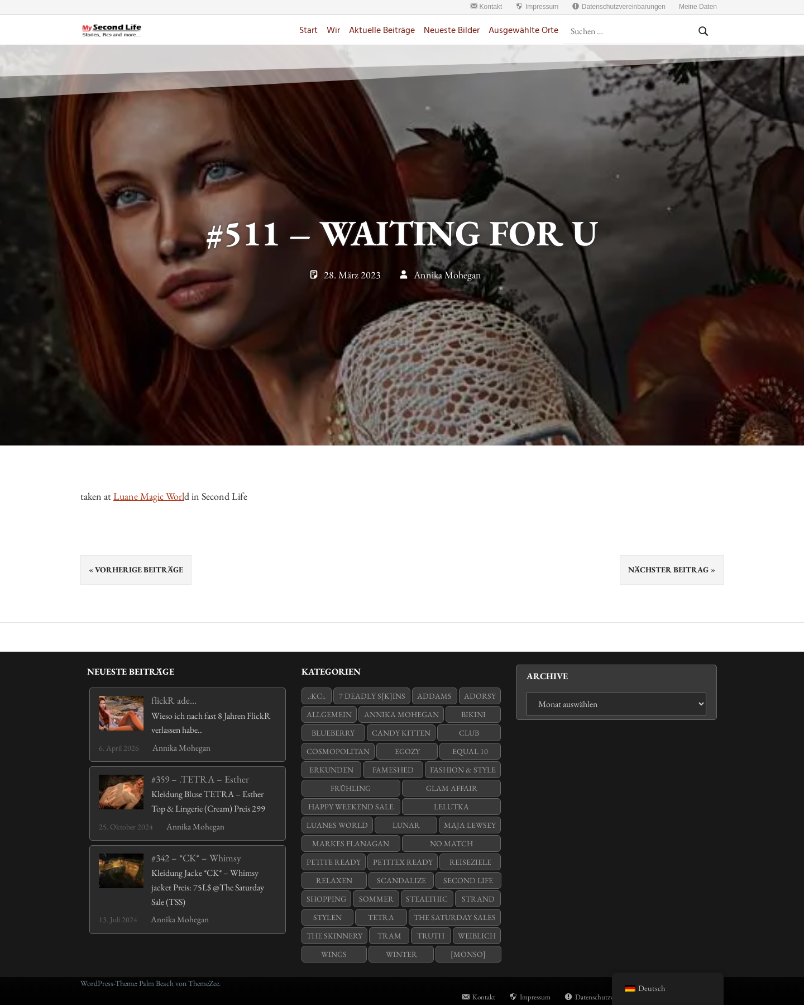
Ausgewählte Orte (523, 31)
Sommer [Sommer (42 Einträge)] (376, 899)
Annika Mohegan (447, 274)
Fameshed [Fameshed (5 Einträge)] (393, 770)
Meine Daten (698, 6)
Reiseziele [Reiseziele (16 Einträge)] (470, 862)
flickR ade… (174, 700)
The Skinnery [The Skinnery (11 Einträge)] (334, 936)
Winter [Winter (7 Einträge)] (401, 954)
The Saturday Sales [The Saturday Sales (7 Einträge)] (455, 917)
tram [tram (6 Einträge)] (389, 936)
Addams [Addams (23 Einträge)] (434, 696)
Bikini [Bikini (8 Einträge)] (473, 714)
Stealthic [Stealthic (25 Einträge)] (427, 899)
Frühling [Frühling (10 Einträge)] (351, 788)
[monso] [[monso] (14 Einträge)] (468, 954)
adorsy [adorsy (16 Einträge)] (480, 696)
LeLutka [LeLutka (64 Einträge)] (451, 807)
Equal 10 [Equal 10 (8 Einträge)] (470, 751)
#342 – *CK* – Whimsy (196, 857)
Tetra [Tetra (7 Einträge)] (381, 917)
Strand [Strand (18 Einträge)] (478, 899)
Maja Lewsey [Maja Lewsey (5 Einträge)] (470, 825)
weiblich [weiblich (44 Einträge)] (477, 936)
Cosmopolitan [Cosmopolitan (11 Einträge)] (338, 751)
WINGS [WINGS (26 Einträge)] (334, 954)
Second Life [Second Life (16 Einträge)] (468, 880)
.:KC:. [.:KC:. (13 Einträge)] (317, 696)
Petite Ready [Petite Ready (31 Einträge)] (334, 862)
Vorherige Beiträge (139, 570)
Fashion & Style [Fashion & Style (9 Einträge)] (463, 770)
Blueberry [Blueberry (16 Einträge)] (333, 733)
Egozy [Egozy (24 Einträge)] (407, 751)
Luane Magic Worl (148, 496)
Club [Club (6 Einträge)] (469, 733)
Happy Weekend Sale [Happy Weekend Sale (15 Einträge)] (351, 807)
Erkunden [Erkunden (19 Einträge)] (331, 770)
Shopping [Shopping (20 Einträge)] (326, 899)
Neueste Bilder (452, 31)
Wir (333, 31)
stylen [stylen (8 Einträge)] (327, 917)
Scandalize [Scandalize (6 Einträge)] (401, 880)
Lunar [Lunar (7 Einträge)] (406, 825)
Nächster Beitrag (668, 570)
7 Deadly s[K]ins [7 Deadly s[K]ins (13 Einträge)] (372, 696)
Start (308, 31)
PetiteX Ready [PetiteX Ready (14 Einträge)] (403, 862)
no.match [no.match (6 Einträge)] (451, 843)
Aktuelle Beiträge (382, 31)
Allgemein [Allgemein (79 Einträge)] (329, 714)
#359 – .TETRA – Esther (200, 778)
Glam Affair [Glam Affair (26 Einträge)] (451, 788)
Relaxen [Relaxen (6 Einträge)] (334, 880)
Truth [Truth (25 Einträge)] (430, 936)
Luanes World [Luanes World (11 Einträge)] (337, 825)
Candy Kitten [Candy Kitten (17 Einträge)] (401, 733)
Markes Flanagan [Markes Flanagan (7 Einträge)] (350, 843)
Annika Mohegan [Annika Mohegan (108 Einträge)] (401, 714)
